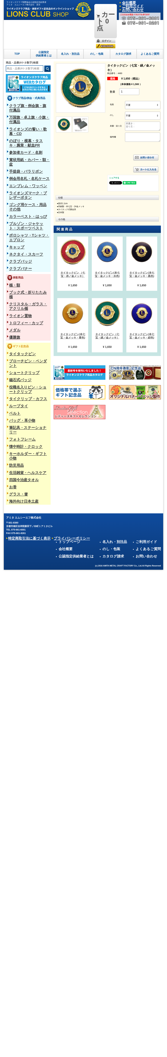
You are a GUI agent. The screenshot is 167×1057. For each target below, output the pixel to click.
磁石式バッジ (16, 253)
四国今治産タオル (18, 320)
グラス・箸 (15, 331)
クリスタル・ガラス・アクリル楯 (26, 199)
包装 (112, 75)
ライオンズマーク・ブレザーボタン (27, 126)
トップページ (102, 406)
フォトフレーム (17, 292)
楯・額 (12, 188)
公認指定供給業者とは (44, 25)
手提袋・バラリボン (19, 109)
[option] (72, 234)
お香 (11, 325)
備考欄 (113, 108)
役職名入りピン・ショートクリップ (27, 259)
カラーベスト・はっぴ (20, 137)
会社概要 (125, 2)
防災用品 (13, 309)
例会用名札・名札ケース (22, 114)
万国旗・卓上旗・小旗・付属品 (25, 81)
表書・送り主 (116, 97)
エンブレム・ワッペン (20, 120)
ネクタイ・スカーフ (19, 162)
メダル (12, 216)
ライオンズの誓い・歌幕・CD (24, 87)
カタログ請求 (123, 24)
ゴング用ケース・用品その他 (24, 131)
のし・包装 (96, 24)
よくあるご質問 (150, 24)
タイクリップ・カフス (20, 264)
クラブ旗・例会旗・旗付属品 (24, 75)
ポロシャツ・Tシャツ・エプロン (26, 151)
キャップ (13, 156)
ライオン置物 (16, 205)
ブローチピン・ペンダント (23, 242)
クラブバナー (16, 173)
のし (112, 86)
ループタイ (15, 270)
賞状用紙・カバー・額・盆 (23, 103)
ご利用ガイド (138, 2)
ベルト (12, 275)
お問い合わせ (153, 419)
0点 (103, 4)
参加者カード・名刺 (19, 98)
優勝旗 (12, 221)
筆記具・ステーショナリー (23, 286)
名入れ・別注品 (70, 24)
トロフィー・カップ (19, 210)
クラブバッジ (16, 168)
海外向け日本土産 (18, 337)
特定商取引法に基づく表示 (20, 427)
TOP (17, 24)
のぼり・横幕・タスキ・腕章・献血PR (29, 92)
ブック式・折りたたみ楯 (22, 193)
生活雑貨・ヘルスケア (20, 314)
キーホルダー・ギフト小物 (23, 303)
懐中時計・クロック (19, 298)
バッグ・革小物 (17, 281)
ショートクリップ (18, 247)
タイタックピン (17, 236)
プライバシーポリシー (45, 427)
